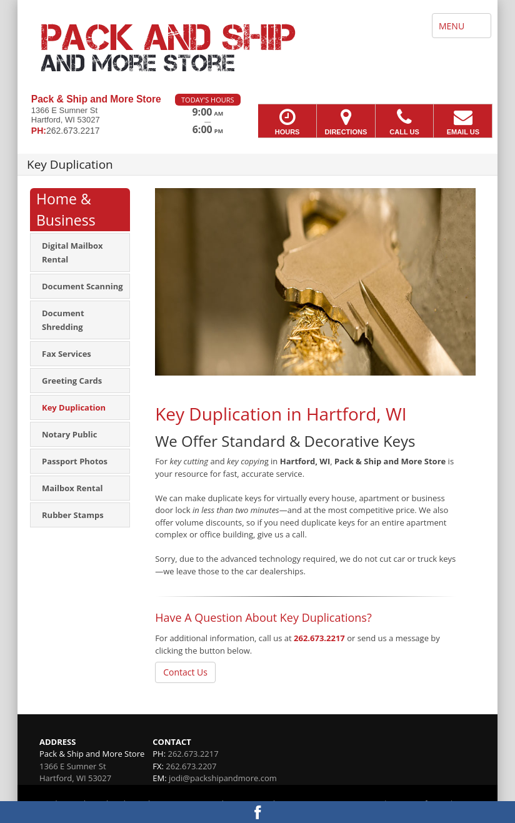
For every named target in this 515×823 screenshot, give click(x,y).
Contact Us (185, 672)
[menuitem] (80, 252)
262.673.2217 (319, 638)
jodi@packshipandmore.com (223, 778)
